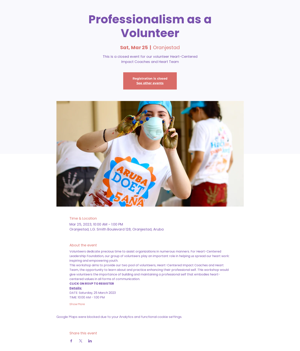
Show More (77, 304)
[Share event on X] (80, 340)
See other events (150, 83)
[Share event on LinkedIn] (90, 340)
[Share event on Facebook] (71, 340)
